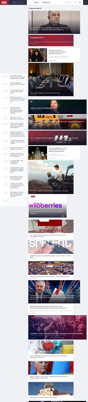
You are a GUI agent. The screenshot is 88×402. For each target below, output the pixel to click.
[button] (61, 145)
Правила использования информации (48, 387)
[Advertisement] (18, 148)
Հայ (65, 2)
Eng (71, 2)
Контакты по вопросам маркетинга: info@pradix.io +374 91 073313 (49, 396)
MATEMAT (42, 399)
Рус (68, 2)
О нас (35, 387)
